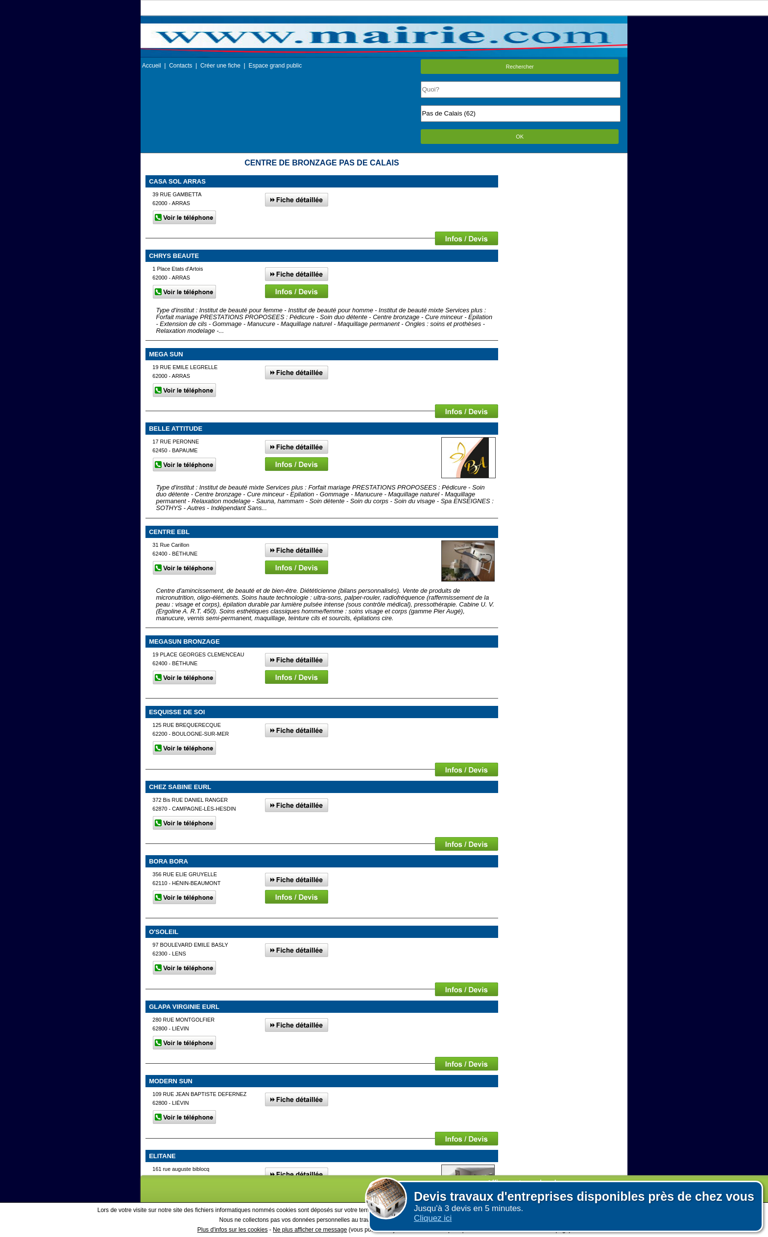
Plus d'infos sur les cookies (232, 1229)
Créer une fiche (220, 65)
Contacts (180, 65)
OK (520, 137)
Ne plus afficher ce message (310, 1229)
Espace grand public (275, 65)
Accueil (151, 65)
